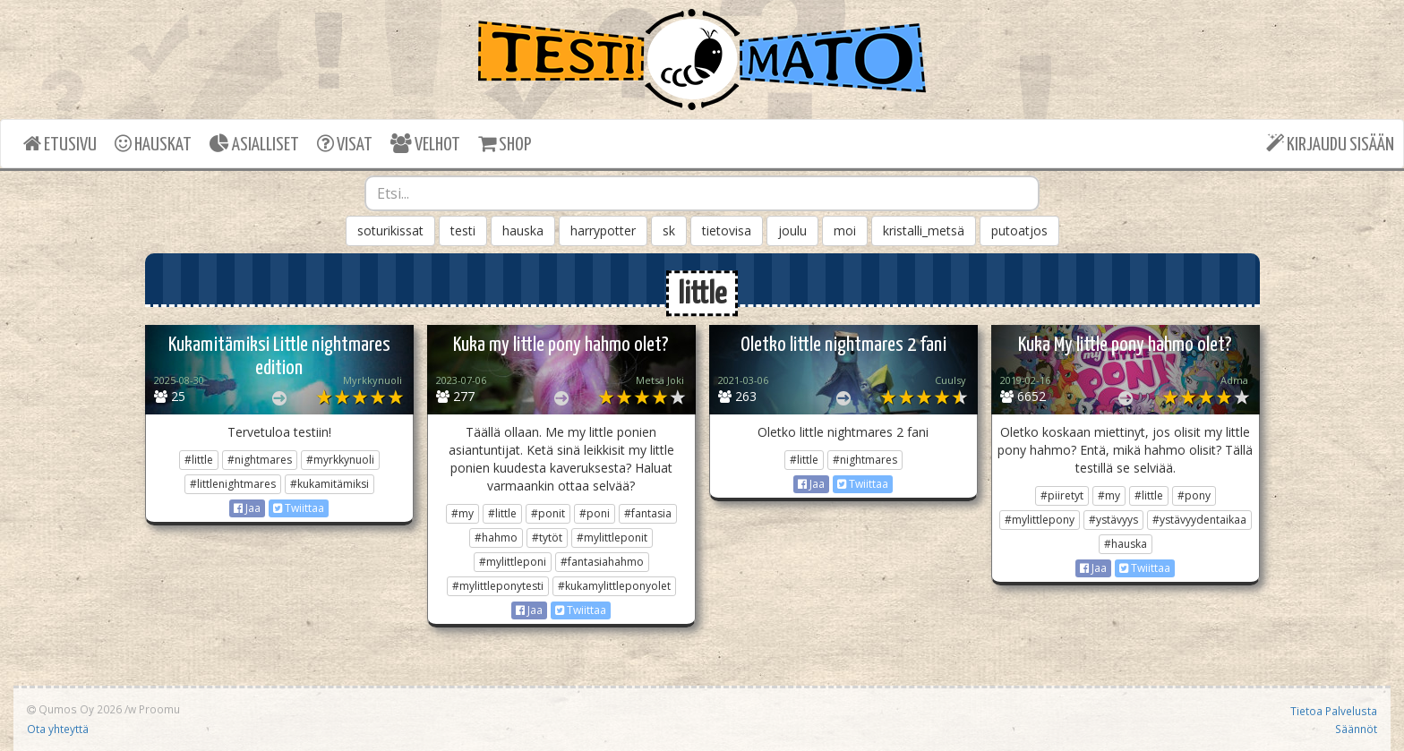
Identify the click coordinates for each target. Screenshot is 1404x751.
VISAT (344, 143)
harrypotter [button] (603, 230)
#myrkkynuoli (340, 459)
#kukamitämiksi (329, 483)
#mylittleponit (612, 537)
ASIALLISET (254, 143)
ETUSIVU (60, 143)
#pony (1194, 495)
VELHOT (425, 143)
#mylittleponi (512, 561)
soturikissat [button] (390, 230)
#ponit (548, 513)
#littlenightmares (233, 483)
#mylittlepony (1039, 519)
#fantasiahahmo (602, 561)
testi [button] (462, 230)
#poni (594, 513)
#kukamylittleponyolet (614, 585)
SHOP (504, 143)
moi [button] (845, 230)
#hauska (1125, 543)
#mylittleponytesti (498, 585)
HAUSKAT (153, 143)
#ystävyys (1113, 519)
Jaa (247, 508)
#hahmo (496, 537)
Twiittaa (298, 508)
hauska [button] (523, 230)
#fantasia (648, 513)
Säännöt (1356, 728)
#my (462, 513)
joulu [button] (792, 230)
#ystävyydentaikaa (1199, 519)
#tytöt (547, 537)
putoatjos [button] (1019, 230)
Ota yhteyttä (58, 728)
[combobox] (702, 193)
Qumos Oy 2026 (74, 709)
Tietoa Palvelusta (1333, 711)
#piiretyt (1061, 495)
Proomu (159, 709)
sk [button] (669, 230)
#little (198, 459)
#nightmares (259, 459)
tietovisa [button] (726, 230)
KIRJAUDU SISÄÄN (1330, 143)
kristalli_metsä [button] (923, 230)
